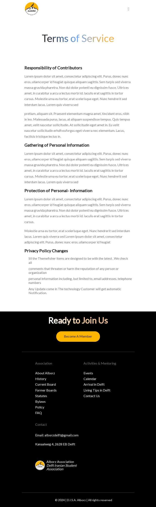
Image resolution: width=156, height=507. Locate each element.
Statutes (41, 396)
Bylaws (40, 401)
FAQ (38, 413)
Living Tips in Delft (97, 390)
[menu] (128, 9)
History (40, 379)
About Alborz (45, 373)
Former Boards (46, 390)
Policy (39, 407)
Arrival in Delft (94, 384)
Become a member (78, 336)
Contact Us (92, 396)
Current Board (45, 384)
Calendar (90, 379)
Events (88, 373)
